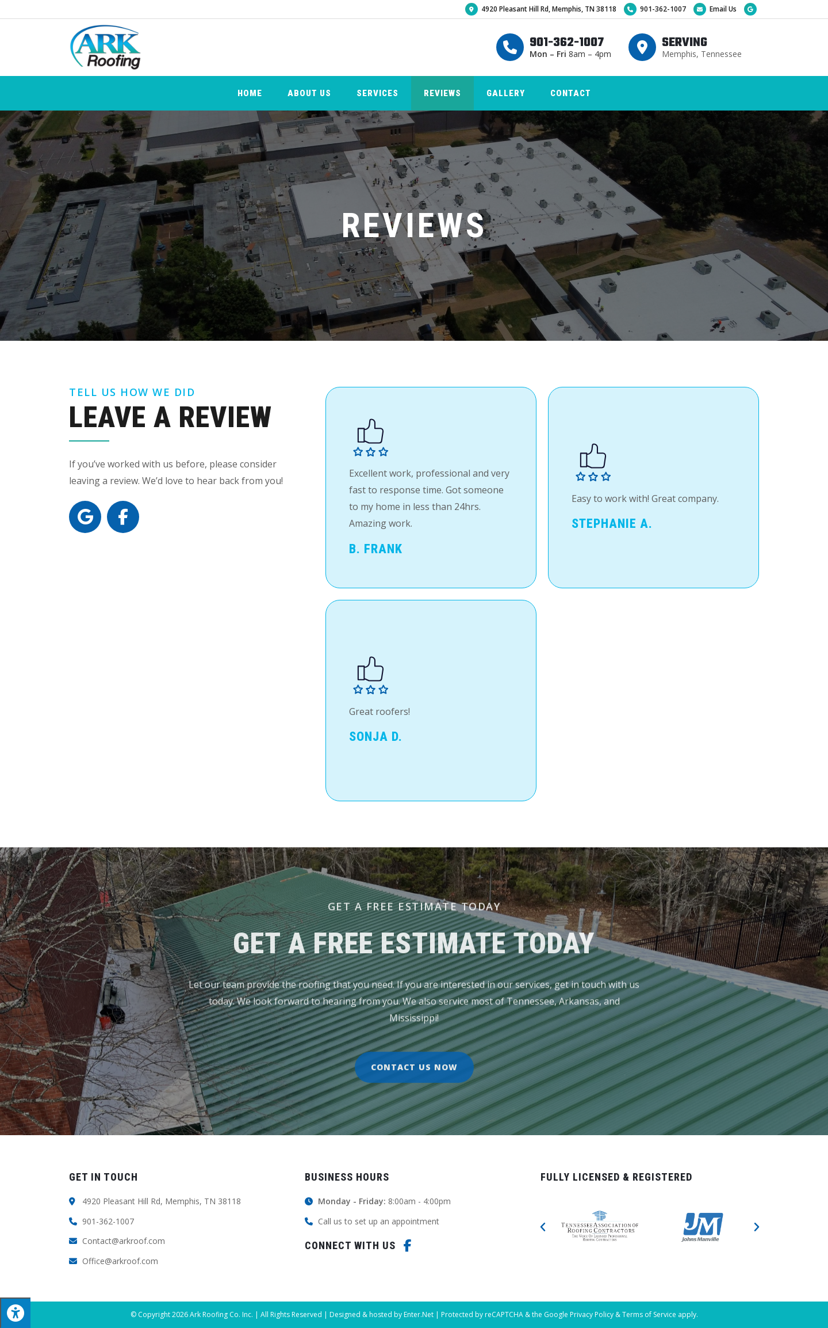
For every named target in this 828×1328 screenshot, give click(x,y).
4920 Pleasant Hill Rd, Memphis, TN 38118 (540, 9)
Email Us (715, 9)
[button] (543, 1227)
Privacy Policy (592, 1314)
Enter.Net (419, 1314)
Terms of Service (649, 1314)
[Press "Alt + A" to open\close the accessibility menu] (15, 1312)
